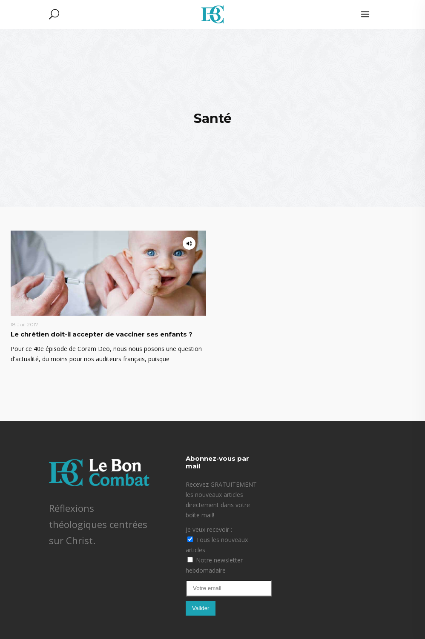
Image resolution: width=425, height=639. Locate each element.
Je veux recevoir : (209, 529)
